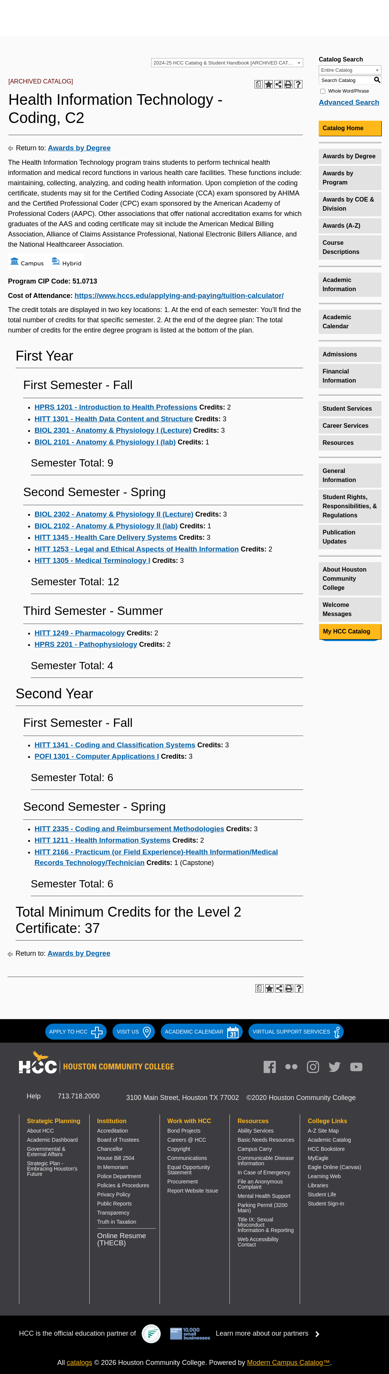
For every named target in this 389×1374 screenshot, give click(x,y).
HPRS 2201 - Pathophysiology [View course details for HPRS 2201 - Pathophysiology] (86, 644)
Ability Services (255, 1131)
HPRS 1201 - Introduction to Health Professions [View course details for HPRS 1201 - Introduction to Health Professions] (116, 407)
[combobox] (227, 62)
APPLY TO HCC (76, 1032)
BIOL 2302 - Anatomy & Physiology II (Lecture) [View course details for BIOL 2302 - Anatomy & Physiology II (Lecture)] (114, 514)
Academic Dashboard (52, 1140)
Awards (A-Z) (341, 225)
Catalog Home (343, 128)
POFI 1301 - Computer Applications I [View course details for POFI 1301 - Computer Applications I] (97, 756)
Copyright (179, 1149)
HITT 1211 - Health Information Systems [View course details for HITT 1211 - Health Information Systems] (103, 840)
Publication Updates (339, 537)
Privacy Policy (113, 1194)
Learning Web (324, 1176)
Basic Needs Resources (265, 1140)
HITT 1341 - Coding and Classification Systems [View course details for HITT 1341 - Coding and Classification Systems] (115, 745)
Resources (338, 443)
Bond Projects (184, 1131)
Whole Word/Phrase (348, 91)
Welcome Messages (337, 609)
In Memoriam (112, 1167)
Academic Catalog (329, 1140)
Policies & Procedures (123, 1185)
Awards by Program (338, 178)
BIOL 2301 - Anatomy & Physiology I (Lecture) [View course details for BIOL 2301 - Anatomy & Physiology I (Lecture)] (113, 430)
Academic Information (339, 284)
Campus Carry (254, 1149)
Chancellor (110, 1149)
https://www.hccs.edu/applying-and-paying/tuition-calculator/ (178, 295)
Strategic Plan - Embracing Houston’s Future (52, 1168)
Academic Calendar (337, 321)
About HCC (40, 1131)
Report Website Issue (193, 1191)
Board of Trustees (118, 1140)
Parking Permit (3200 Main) (262, 1207)
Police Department (119, 1176)
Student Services (347, 408)
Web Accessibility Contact (257, 1242)
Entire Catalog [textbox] (336, 70)
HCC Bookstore (326, 1149)
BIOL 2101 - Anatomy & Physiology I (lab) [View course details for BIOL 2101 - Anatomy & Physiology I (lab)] (105, 442)
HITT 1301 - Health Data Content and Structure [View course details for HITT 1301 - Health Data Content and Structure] (114, 419)
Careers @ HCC (187, 1140)
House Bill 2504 (115, 1158)
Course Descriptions (341, 247)
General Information (339, 475)
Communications (187, 1158)
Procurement (183, 1182)
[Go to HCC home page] (93, 24)
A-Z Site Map (323, 1131)
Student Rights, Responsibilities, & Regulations (350, 506)
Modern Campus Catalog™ (288, 1362)
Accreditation (112, 1131)
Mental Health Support (263, 1196)
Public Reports (114, 1204)
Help (34, 1096)
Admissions (340, 354)
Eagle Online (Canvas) (334, 1167)
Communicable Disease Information (265, 1160)
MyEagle (318, 1158)
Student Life (322, 1194)
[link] (317, 1068)
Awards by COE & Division (348, 204)
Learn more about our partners (270, 1333)
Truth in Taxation (116, 1222)
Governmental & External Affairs (46, 1151)
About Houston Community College (345, 578)
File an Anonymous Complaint (260, 1184)
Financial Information (339, 376)
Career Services (345, 425)
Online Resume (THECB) (121, 1239)
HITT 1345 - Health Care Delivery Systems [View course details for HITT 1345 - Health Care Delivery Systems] (106, 537)
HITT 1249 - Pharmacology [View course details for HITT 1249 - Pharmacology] (80, 633)
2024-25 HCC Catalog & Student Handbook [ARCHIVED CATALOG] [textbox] (228, 63)
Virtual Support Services (296, 1032)
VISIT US (134, 1032)
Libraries (318, 1185)
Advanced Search (349, 102)
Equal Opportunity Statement (189, 1169)
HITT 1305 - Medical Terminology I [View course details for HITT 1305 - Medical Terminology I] (92, 560)
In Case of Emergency (263, 1172)
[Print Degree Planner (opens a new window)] (259, 84)
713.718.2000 (79, 1096)
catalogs (79, 1362)
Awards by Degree (79, 148)
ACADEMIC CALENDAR (202, 1032)
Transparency (113, 1213)
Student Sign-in (326, 1204)
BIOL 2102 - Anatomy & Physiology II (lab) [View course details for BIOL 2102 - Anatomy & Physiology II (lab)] (106, 526)
